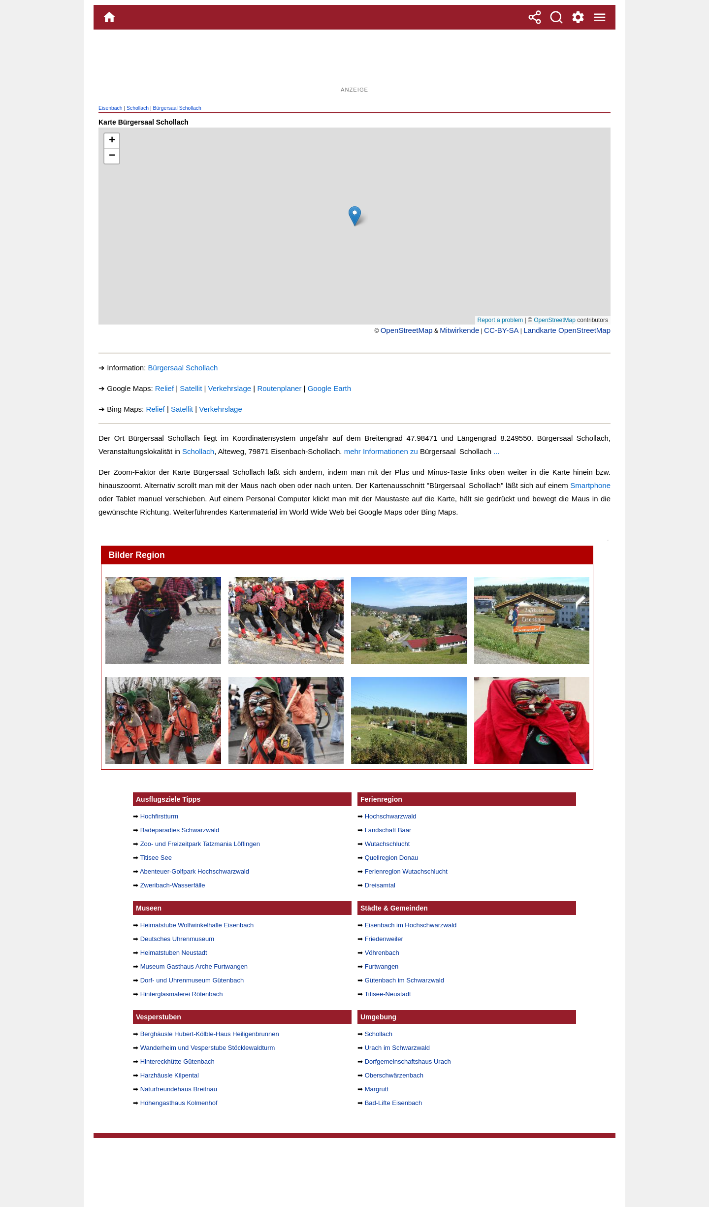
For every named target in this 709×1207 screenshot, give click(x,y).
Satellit (191, 388)
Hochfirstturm (159, 816)
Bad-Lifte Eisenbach (393, 1103)
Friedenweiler (384, 939)
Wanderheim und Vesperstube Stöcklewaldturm (207, 1047)
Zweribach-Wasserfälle (172, 885)
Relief (164, 388)
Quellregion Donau (392, 857)
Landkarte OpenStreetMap (567, 330)
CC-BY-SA (501, 330)
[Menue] (600, 17)
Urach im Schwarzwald (397, 1047)
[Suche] (556, 17)
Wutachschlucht (387, 844)
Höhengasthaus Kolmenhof (179, 1103)
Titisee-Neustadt (387, 994)
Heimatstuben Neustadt (173, 952)
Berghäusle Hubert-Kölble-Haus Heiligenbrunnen (209, 1034)
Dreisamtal (380, 885)
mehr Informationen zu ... (422, 451)
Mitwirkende (459, 330)
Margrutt (376, 1089)
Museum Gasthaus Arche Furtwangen (194, 966)
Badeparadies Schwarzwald (180, 830)
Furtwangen (382, 966)
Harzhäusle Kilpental (169, 1075)
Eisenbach (110, 108)
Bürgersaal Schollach (177, 108)
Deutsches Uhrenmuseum (177, 939)
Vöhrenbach (382, 952)
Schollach (138, 108)
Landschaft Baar (388, 830)
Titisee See (156, 857)
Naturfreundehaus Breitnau (178, 1089)
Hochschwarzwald (391, 816)
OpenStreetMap (407, 330)
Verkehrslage (230, 388)
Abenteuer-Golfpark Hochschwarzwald (194, 871)
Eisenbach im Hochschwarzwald (411, 925)
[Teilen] (535, 17)
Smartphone (590, 485)
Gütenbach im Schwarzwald (404, 980)
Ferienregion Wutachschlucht (406, 871)
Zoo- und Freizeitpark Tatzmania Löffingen (200, 844)
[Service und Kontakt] (578, 17)
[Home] (109, 17)
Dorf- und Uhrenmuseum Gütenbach (192, 980)
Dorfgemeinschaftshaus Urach (408, 1061)
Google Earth (329, 388)
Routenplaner (279, 388)
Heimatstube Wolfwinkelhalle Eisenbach (197, 925)
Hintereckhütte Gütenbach (177, 1061)
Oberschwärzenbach (394, 1075)
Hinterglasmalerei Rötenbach (181, 994)
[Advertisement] (354, 61)
